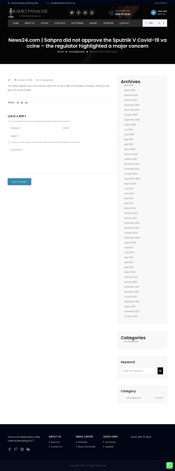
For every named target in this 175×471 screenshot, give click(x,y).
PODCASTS (59, 23)
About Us (55, 442)
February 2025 (131, 154)
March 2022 (129, 272)
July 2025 (128, 129)
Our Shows (110, 442)
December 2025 (131, 105)
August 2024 (130, 183)
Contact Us (56, 446)
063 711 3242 (122, 14)
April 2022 (128, 267)
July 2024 (128, 188)
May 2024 (128, 198)
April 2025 (128, 144)
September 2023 (132, 237)
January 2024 (130, 218)
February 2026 (131, 95)
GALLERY (93, 23)
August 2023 (130, 242)
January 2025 (130, 159)
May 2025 (128, 139)
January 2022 (130, 282)
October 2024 (131, 173)
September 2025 (132, 119)
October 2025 (130, 114)
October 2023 (130, 232)
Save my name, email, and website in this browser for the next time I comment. (45, 142)
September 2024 (132, 178)
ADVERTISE (108, 23)
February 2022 (131, 277)
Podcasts (82, 442)
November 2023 (131, 227)
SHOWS (44, 23)
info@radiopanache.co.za (63, 3)
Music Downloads (86, 446)
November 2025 (131, 110)
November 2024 (131, 169)
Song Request (161, 3)
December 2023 (131, 223)
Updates (109, 446)
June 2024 (129, 193)
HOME (16, 23)
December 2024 (132, 164)
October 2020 (130, 316)
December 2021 (131, 286)
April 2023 (128, 262)
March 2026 (129, 90)
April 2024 (128, 203)
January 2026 (130, 100)
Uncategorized (77, 51)
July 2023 (128, 247)
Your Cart (159, 12)
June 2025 (129, 134)
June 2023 (129, 252)
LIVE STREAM (77, 23)
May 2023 (128, 257)
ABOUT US (30, 23)
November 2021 (131, 291)
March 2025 (129, 149)
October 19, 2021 (24, 80)
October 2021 (130, 296)
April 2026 (128, 85)
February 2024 (131, 213)
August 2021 (129, 306)
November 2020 (131, 311)
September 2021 (131, 301)
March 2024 (130, 208)
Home (60, 51)
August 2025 (130, 124)
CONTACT (125, 23)
